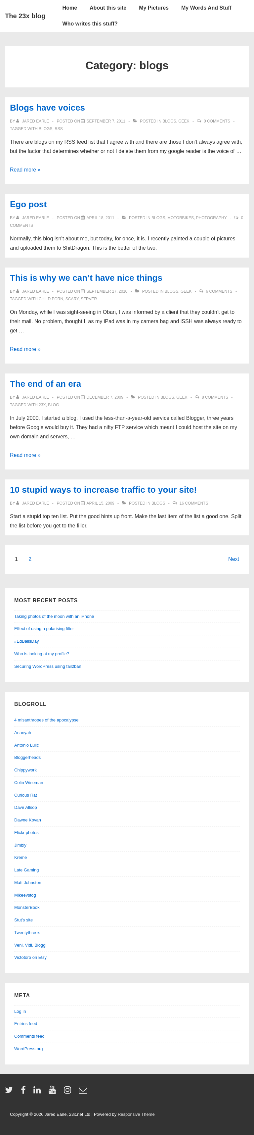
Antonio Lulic (26, 745)
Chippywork (25, 769)
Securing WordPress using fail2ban (47, 666)
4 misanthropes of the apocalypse (46, 719)
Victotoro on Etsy (30, 957)
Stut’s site (23, 919)
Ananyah (22, 732)
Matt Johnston (27, 882)
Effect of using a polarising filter (44, 628)
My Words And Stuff (206, 8)
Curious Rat (25, 795)
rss (59, 128)
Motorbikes (180, 218)
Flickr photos (26, 832)
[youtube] (54, 1092)
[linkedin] (38, 1092)
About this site (108, 8)
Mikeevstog (25, 895)
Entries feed (25, 1023)
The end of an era (45, 384)
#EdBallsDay (26, 641)
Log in (20, 1011)
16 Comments (194, 503)
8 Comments (215, 397)
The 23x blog (25, 16)
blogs (169, 121)
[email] (84, 1092)
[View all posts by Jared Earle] (33, 121)
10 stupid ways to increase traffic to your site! (103, 490)
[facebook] (25, 1092)
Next (233, 559)
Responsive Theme (136, 1114)
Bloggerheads (27, 757)
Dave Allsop (25, 807)
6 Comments (219, 291)
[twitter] (10, 1092)
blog (53, 405)
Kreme (20, 857)
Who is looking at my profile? (41, 653)
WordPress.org (28, 1048)
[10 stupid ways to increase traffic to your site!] (100, 503)
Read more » (25, 170)
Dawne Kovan (27, 819)
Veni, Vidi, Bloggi (30, 945)
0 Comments (217, 121)
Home (70, 8)
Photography (211, 218)
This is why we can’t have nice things (86, 278)
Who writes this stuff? (90, 23)
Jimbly (20, 845)
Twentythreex (27, 932)
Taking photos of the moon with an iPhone (54, 616)
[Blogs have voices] (105, 121)
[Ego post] (100, 218)
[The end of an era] (104, 397)
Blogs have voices (47, 108)
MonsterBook (27, 907)
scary (72, 299)
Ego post (28, 204)
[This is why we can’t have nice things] (106, 291)
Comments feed (29, 1036)
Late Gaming (26, 869)
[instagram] (69, 1092)
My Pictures (154, 8)
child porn (51, 299)
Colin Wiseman (28, 782)
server (89, 299)
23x (42, 405)
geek (183, 121)
